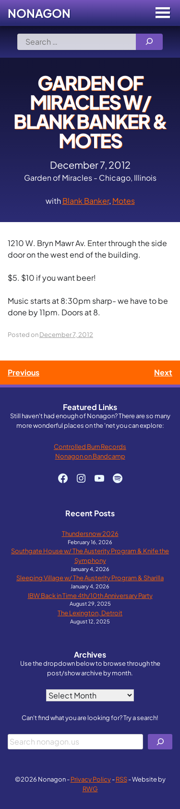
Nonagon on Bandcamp (90, 456)
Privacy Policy (91, 779)
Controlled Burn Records (90, 446)
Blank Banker (85, 201)
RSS (121, 779)
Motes (123, 201)
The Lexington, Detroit (90, 613)
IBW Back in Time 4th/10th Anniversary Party (90, 595)
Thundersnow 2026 (90, 533)
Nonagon (39, 13)
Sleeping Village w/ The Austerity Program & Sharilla (90, 577)
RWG (90, 788)
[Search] (149, 42)
